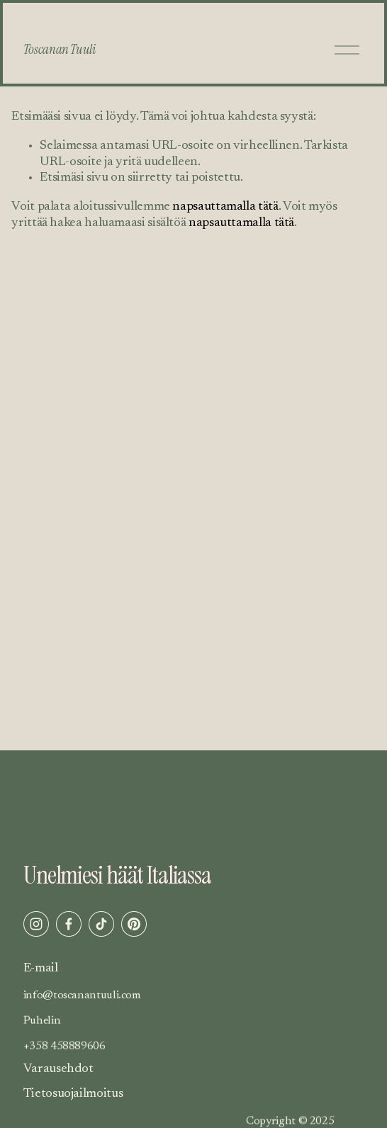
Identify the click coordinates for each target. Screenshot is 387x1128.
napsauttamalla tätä (225, 207)
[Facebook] (69, 924)
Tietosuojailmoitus (73, 1094)
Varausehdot (58, 1069)
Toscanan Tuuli (59, 49)
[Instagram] (36, 924)
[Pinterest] (134, 924)
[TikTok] (101, 924)
